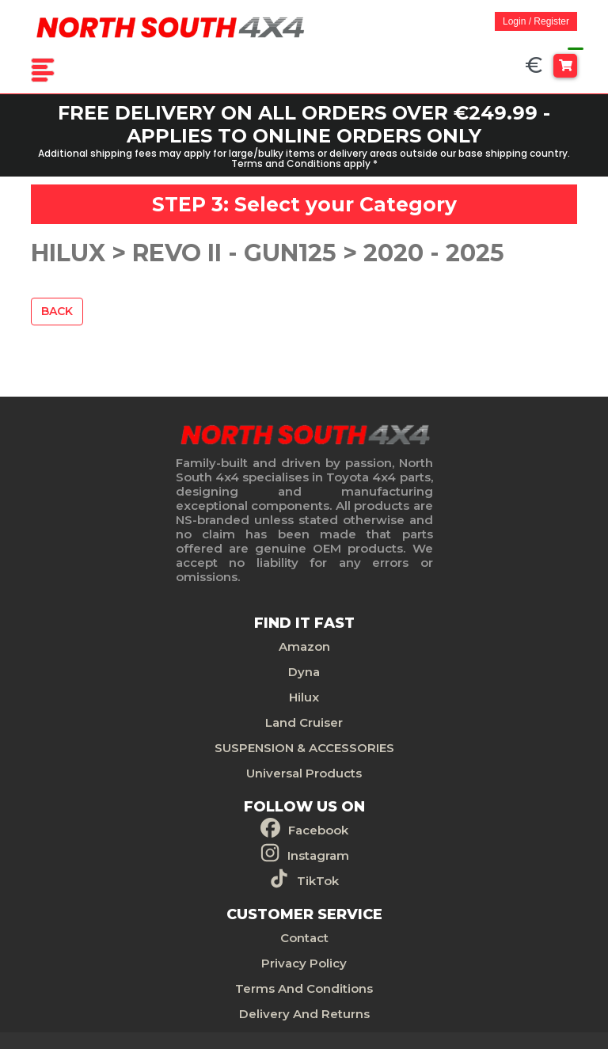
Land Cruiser (304, 722)
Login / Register (536, 21)
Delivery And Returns (304, 1013)
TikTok (318, 880)
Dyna (304, 671)
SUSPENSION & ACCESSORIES (304, 747)
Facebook (318, 830)
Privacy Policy (304, 963)
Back (57, 311)
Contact (304, 937)
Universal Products (304, 773)
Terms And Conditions (304, 988)
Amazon (304, 646)
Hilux (304, 697)
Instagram (318, 855)
